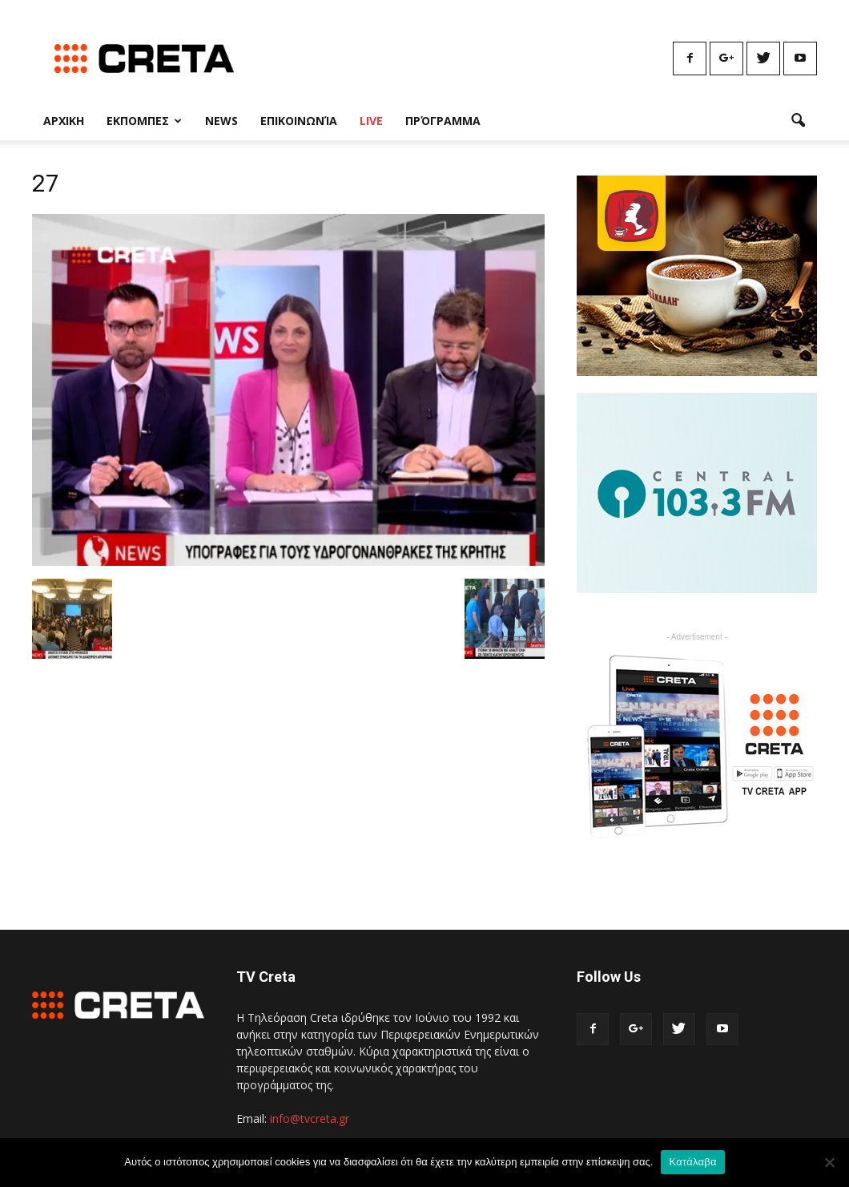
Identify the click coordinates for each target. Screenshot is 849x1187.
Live (371, 120)
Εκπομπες (144, 120)
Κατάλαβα (692, 1162)
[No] (829, 1162)
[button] (798, 121)
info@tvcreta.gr (309, 1118)
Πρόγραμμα (443, 120)
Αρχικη (63, 120)
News (221, 120)
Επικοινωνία (298, 120)
